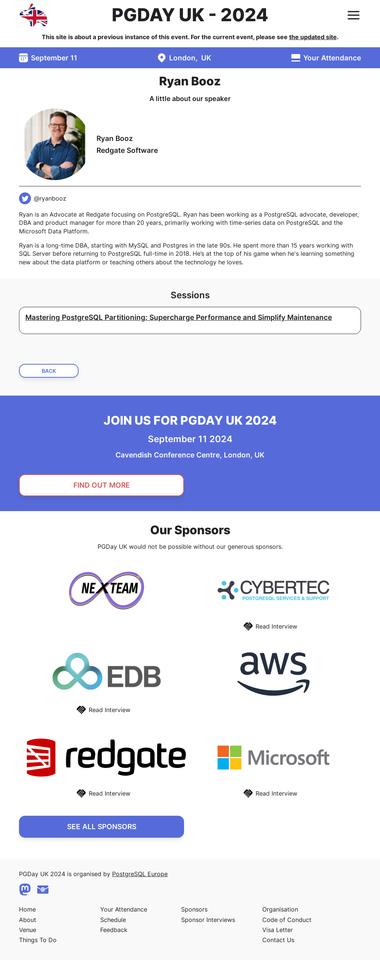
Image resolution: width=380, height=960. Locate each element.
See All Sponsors (101, 826)
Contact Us (278, 940)
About (27, 919)
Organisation (280, 909)
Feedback (113, 930)
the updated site (313, 37)
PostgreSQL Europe (140, 874)
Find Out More (101, 485)
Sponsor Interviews (208, 919)
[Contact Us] (43, 890)
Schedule (113, 919)
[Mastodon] (25, 890)
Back (49, 371)
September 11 (54, 57)
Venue (27, 930)
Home (27, 909)
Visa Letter (277, 930)
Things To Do (38, 940)
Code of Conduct (286, 919)
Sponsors (194, 909)
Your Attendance (332, 57)
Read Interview (276, 626)
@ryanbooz (50, 198)
